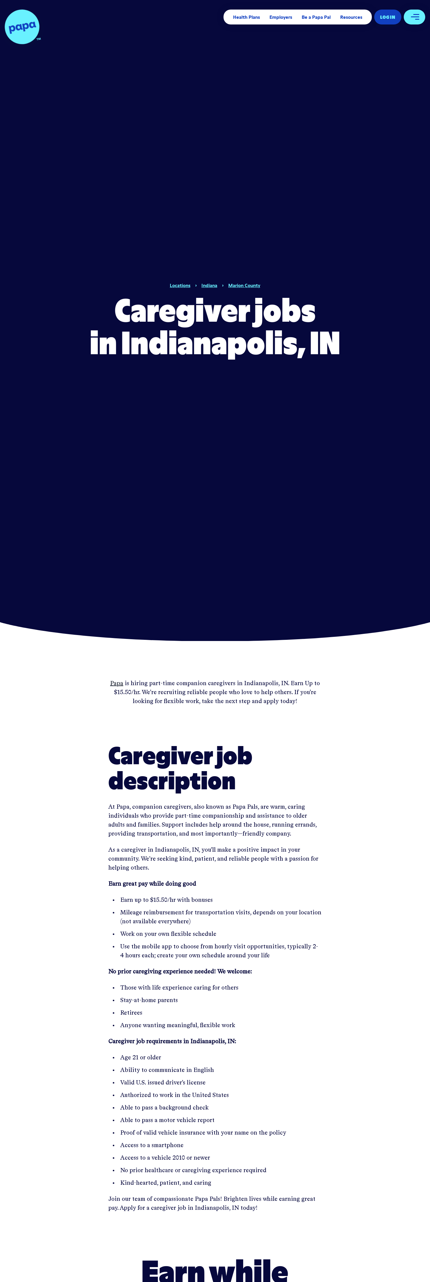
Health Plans (246, 17)
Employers (280, 17)
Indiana (209, 285)
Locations (180, 285)
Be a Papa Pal (316, 17)
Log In (387, 17)
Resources (351, 17)
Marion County (244, 285)
